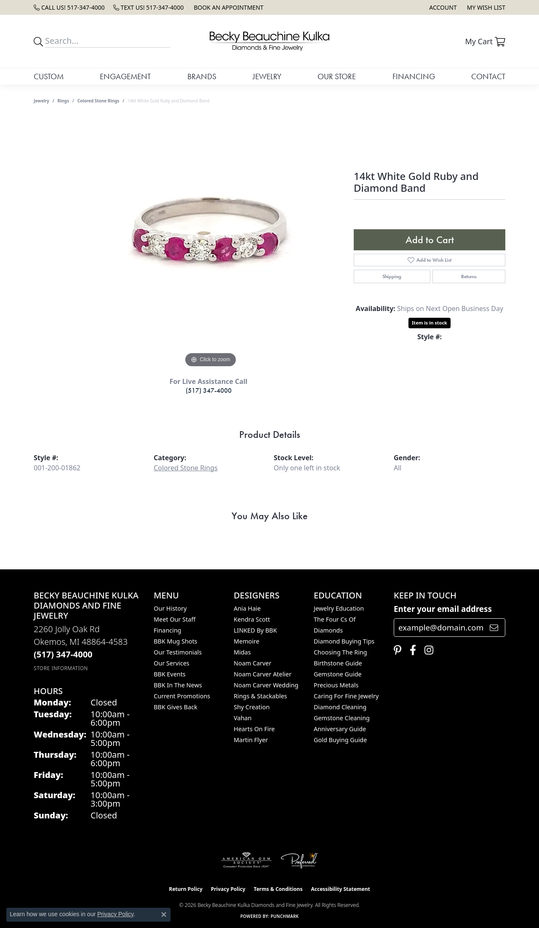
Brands (201, 76)
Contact (488, 76)
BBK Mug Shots (175, 641)
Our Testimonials (178, 652)
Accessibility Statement (340, 889)
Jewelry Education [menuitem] (339, 608)
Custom (49, 76)
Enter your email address (443, 608)
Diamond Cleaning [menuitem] (340, 707)
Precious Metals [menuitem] (336, 685)
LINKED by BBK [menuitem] (255, 630)
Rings (63, 101)
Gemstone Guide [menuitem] (338, 674)
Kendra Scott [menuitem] (252, 619)
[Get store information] (61, 668)
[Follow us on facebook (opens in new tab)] (411, 650)
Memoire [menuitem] (246, 641)
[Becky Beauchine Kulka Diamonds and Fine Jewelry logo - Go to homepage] (269, 41)
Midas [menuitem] (242, 652)
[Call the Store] (63, 654)
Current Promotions (182, 696)
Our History (170, 608)
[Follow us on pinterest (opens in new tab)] (395, 650)
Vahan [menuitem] (242, 718)
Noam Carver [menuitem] (252, 663)
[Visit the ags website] (246, 860)
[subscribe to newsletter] (494, 627)
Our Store (337, 76)
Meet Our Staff (174, 619)
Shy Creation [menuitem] (252, 707)
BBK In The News (178, 685)
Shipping (391, 276)
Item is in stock (429, 322)
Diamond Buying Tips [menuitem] (344, 641)
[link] (69, 7)
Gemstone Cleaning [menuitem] (342, 718)
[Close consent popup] (163, 914)
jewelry (41, 101)
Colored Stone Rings (98, 101)
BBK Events (170, 674)
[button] (441, 7)
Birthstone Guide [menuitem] (338, 663)
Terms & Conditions (278, 889)
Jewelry (267, 76)
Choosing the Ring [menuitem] (340, 652)
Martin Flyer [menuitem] (251, 740)
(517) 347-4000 (209, 390)
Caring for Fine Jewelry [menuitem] (346, 696)
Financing (413, 76)
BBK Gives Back (175, 707)
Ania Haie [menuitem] (247, 608)
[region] (210, 243)
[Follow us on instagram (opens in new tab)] (426, 650)
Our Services (171, 663)
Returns (469, 276)
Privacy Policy (228, 889)
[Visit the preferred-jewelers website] (299, 860)
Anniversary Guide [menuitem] (340, 729)
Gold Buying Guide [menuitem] (340, 740)
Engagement (125, 76)
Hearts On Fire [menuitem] (254, 729)
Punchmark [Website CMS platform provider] (285, 916)
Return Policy (186, 889)
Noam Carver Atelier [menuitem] (262, 674)
